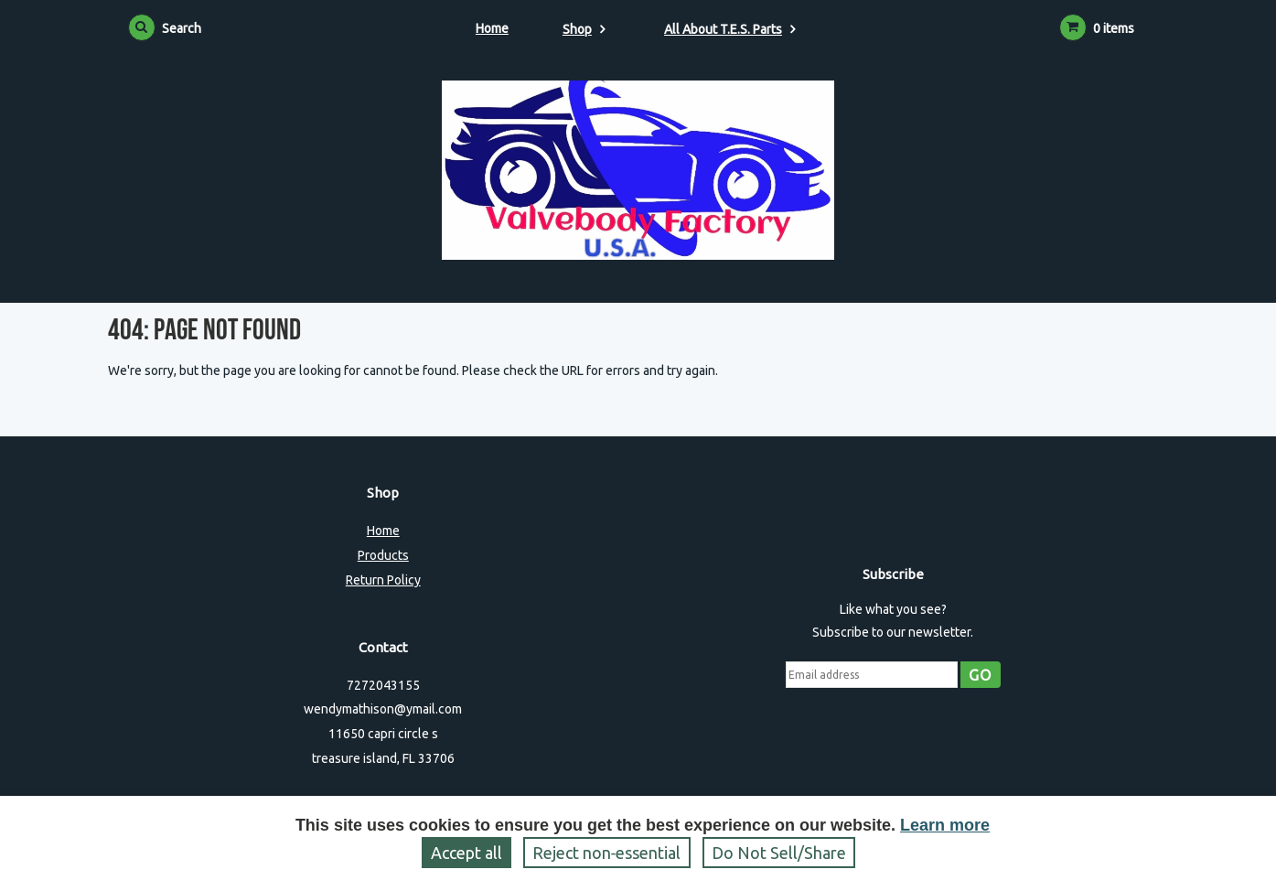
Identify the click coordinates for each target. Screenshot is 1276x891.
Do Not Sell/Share (779, 852)
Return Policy (383, 580)
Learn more (945, 825)
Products (383, 555)
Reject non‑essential (606, 852)
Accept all (466, 852)
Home (492, 28)
